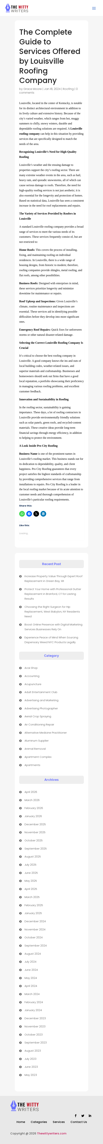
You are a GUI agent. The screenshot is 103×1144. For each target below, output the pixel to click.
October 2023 (34, 1034)
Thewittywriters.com (51, 1133)
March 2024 (32, 994)
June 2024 (31, 970)
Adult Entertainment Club (41, 692)
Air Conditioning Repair (39, 724)
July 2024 (30, 961)
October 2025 (34, 840)
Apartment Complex (38, 757)
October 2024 (34, 937)
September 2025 (36, 848)
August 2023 (33, 1051)
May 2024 (31, 978)
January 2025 (33, 913)
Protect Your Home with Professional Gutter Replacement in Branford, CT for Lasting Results (53, 593)
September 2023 (36, 1042)
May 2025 (31, 881)
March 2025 (32, 897)
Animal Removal (35, 749)
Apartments (32, 765)
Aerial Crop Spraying (38, 716)
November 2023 (35, 1026)
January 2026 (33, 816)
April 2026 (31, 792)
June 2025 (31, 873)
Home (21, 1122)
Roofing (68, 89)
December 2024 (35, 921)
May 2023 (31, 1075)
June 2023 (31, 1067)
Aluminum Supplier (37, 740)
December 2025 (35, 824)
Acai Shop (31, 668)
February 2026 (34, 808)
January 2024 (33, 1010)
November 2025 (35, 832)
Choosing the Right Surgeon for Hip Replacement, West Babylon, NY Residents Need (52, 611)
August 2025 (33, 856)
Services (59, 1122)
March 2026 (32, 800)
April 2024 (31, 986)
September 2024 (36, 945)
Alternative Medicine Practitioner (46, 732)
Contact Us (79, 1122)
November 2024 (35, 929)
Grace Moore (32, 89)
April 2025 (31, 889)
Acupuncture (33, 684)
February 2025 (34, 905)
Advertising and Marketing (41, 700)
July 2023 (30, 1059)
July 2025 (30, 864)
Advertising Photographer (41, 708)
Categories (39, 1122)
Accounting (32, 676)
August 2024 (33, 954)
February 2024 (34, 1002)
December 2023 (35, 1018)
